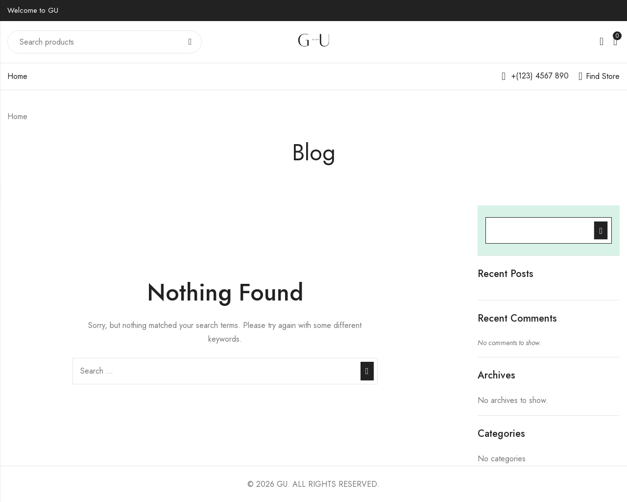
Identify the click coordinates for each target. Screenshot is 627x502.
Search (190, 42)
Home (17, 76)
